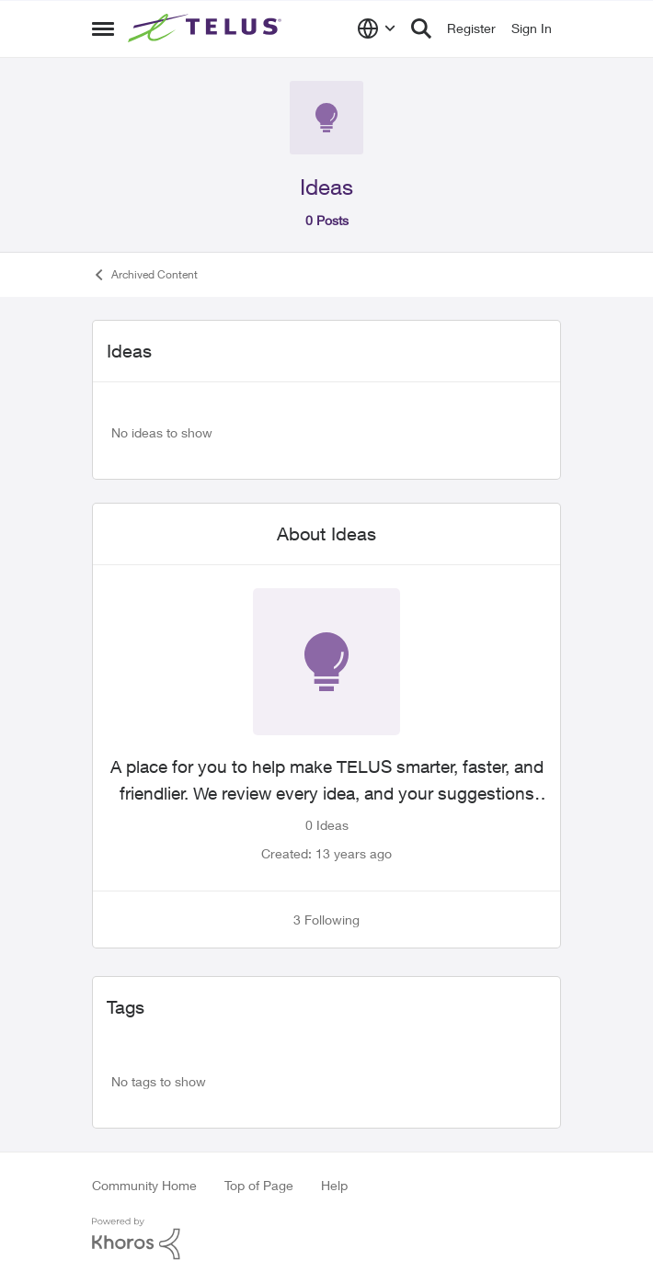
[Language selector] (376, 28)
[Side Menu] (103, 28)
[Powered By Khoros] (326, 1239)
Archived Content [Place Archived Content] (145, 274)
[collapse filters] (534, 350)
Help (334, 1185)
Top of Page (258, 1185)
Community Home (144, 1185)
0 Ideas (327, 825)
